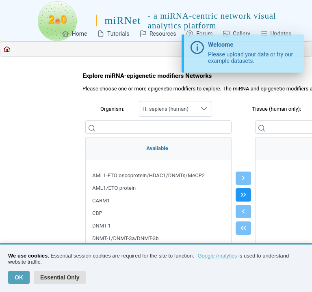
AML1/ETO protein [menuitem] (114, 188)
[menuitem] (74, 33)
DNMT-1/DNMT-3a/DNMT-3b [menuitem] (125, 238)
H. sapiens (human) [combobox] (165, 109)
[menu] (158, 224)
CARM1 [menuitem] (101, 201)
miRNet (122, 20)
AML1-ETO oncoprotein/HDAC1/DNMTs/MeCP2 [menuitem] (148, 175)
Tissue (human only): (276, 109)
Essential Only (59, 277)
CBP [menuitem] (97, 213)
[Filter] (158, 127)
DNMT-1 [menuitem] (101, 226)
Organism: (112, 109)
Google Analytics (217, 256)
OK (19, 277)
